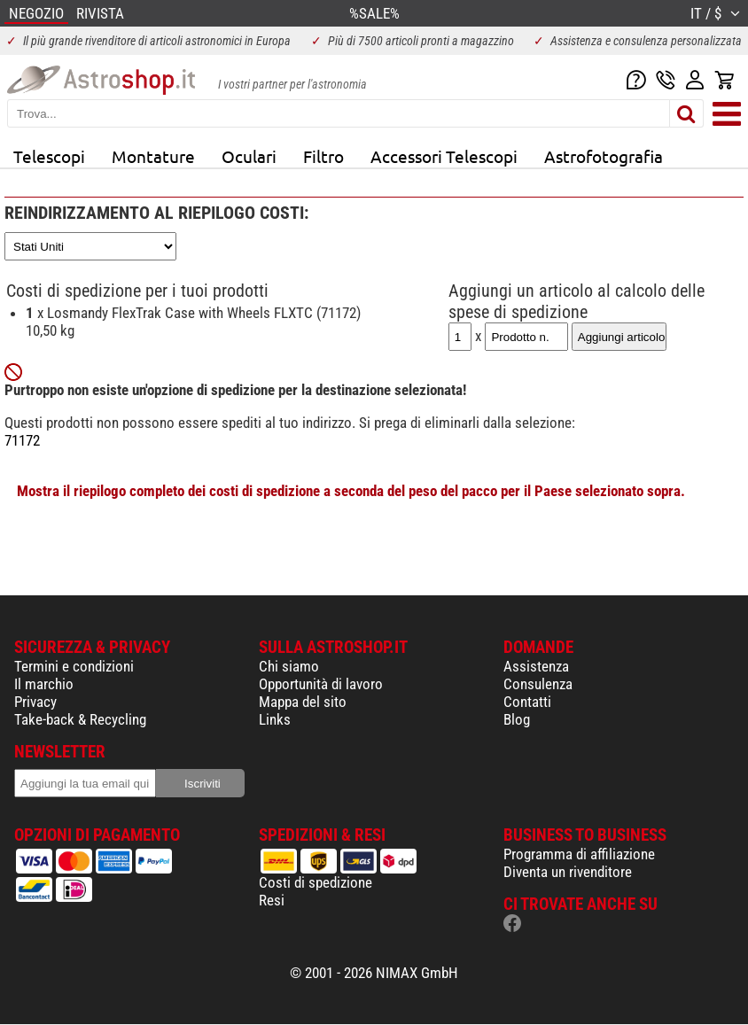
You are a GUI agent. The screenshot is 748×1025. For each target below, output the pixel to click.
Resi (271, 900)
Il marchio (44, 684)
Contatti (527, 702)
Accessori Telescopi (444, 156)
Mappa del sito (303, 702)
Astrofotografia (603, 156)
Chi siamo (289, 666)
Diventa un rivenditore (567, 872)
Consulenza (538, 684)
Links (275, 719)
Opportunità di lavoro (321, 684)
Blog (516, 719)
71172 (22, 440)
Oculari (249, 156)
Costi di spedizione (315, 882)
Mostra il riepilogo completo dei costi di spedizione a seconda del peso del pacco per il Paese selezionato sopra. (351, 491)
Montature (153, 156)
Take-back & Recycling (80, 719)
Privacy (35, 702)
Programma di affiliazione (579, 854)
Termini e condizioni (74, 666)
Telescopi (49, 156)
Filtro (323, 156)
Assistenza (536, 666)
